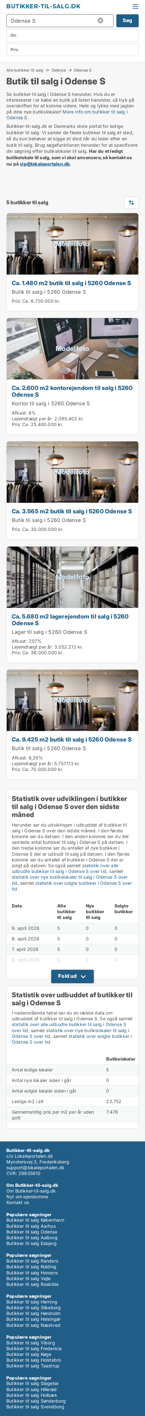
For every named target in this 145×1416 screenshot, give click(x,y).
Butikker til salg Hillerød (31, 1389)
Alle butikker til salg (24, 70)
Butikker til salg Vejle (28, 1278)
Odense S (83, 70)
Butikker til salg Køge (28, 1354)
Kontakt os (17, 1202)
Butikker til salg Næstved (33, 1325)
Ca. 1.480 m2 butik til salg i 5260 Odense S (71, 282)
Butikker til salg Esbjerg (31, 1243)
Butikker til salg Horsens (32, 1272)
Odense (59, 70)
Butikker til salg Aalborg (32, 1237)
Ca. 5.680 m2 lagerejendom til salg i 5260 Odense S (70, 619)
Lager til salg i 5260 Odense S (49, 632)
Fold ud (67, 976)
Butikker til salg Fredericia (34, 1348)
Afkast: (19, 413)
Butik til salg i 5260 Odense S (49, 292)
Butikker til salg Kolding (31, 1266)
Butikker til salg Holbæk (31, 1395)
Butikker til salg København (35, 1220)
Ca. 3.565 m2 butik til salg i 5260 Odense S (72, 511)
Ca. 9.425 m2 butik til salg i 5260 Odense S (72, 739)
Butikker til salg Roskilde (32, 1284)
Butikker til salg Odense (31, 1231)
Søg (127, 20)
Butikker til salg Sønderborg (36, 1401)
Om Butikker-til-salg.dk (31, 1191)
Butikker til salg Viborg (30, 1342)
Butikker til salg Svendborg (35, 1406)
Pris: (17, 301)
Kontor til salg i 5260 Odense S (51, 403)
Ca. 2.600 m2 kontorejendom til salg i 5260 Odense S (72, 391)
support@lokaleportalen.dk (35, 1167)
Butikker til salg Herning (31, 1301)
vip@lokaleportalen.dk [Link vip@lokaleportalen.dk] (45, 164)
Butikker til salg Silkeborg (33, 1307)
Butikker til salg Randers (32, 1261)
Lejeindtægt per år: (32, 418)
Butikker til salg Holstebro (33, 1360)
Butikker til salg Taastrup (32, 1365)
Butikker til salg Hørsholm (33, 1313)
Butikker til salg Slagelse (32, 1383)
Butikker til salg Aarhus (31, 1226)
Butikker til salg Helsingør (33, 1319)
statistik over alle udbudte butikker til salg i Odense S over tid (65, 868)
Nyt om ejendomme (27, 1196)
